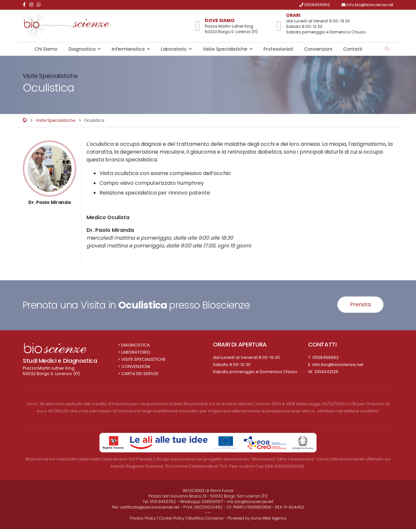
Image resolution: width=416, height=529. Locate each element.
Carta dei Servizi (139, 374)
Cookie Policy (172, 518)
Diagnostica (82, 49)
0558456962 (325, 357)
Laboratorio (174, 49)
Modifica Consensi (206, 518)
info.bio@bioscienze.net (337, 364)
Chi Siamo (46, 49)
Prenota (360, 304)
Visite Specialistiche (225, 49)
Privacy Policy (143, 518)
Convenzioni (318, 49)
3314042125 (326, 372)
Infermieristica (128, 49)
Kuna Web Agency (269, 518)
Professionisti (278, 49)
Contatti (352, 49)
